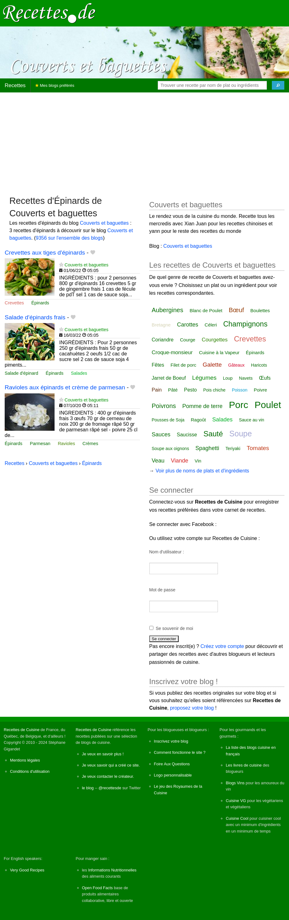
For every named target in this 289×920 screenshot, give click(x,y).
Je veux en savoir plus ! (103, 754)
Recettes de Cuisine (22, 729)
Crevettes (14, 302)
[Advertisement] (144, 141)
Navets (246, 378)
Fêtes (158, 365)
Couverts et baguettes (104, 223)
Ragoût (198, 419)
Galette (212, 364)
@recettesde (110, 788)
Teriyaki (232, 448)
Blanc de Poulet (206, 310)
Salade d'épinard (21, 373)
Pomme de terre (202, 406)
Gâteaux (236, 365)
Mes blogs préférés (54, 85)
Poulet (267, 405)
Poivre (260, 389)
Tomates (258, 448)
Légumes (204, 377)
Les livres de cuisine (244, 765)
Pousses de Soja (168, 419)
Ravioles (66, 443)
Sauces (161, 434)
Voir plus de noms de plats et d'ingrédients (202, 470)
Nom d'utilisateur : (166, 551)
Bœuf (236, 310)
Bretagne (161, 324)
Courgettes (215, 340)
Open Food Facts (97, 887)
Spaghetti (207, 448)
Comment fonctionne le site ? (180, 752)
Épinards (40, 302)
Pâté (173, 389)
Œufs (265, 378)
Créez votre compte (222, 646)
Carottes (187, 325)
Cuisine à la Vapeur (219, 352)
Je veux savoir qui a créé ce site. (111, 765)
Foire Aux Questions (172, 764)
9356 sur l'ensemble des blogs (69, 238)
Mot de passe (162, 589)
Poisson (240, 389)
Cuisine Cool (237, 818)
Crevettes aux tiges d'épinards (45, 252)
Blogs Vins (235, 783)
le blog (88, 788)
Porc (238, 405)
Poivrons (164, 405)
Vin (198, 460)
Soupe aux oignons (170, 448)
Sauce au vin (251, 419)
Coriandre (163, 339)
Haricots (259, 365)
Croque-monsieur (172, 352)
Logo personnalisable (173, 775)
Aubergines (167, 310)
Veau (158, 461)
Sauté (213, 433)
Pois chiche (214, 389)
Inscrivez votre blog (171, 741)
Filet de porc (183, 365)
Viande (179, 461)
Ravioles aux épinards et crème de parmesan (65, 387)
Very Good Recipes (27, 870)
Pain (157, 389)
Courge (187, 339)
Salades (79, 373)
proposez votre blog (192, 708)
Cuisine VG (236, 800)
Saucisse (187, 434)
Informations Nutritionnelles (112, 870)
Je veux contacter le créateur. (108, 776)
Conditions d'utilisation (30, 771)
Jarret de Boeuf (169, 378)
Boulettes (260, 310)
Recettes (15, 85)
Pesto (190, 389)
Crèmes (90, 443)
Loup (228, 378)
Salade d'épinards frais (35, 317)
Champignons (245, 324)
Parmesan (40, 443)
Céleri (211, 324)
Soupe (240, 433)
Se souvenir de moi (174, 628)
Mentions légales (25, 760)
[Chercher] (278, 85)
